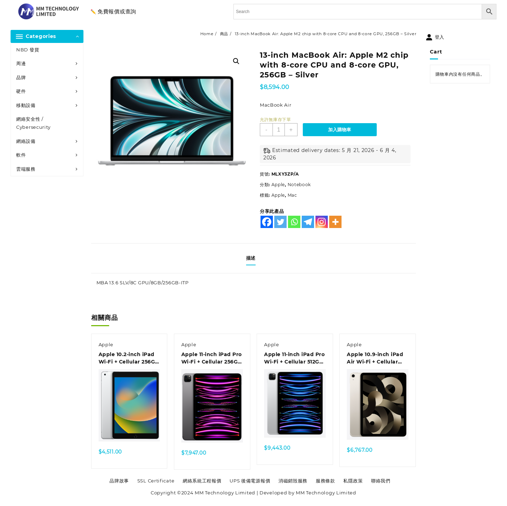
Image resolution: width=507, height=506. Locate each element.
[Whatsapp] (294, 222)
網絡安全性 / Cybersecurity (33, 123)
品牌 (21, 77)
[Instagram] (321, 222)
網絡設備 (26, 141)
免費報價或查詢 (117, 11)
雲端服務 (26, 169)
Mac (292, 195)
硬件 (21, 91)
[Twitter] (280, 222)
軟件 (21, 155)
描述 (251, 258)
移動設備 (26, 105)
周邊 (21, 63)
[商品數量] (279, 130)
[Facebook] (267, 222)
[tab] (253, 258)
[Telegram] (308, 222)
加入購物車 (339, 129)
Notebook (299, 184)
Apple (278, 184)
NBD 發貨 (27, 49)
